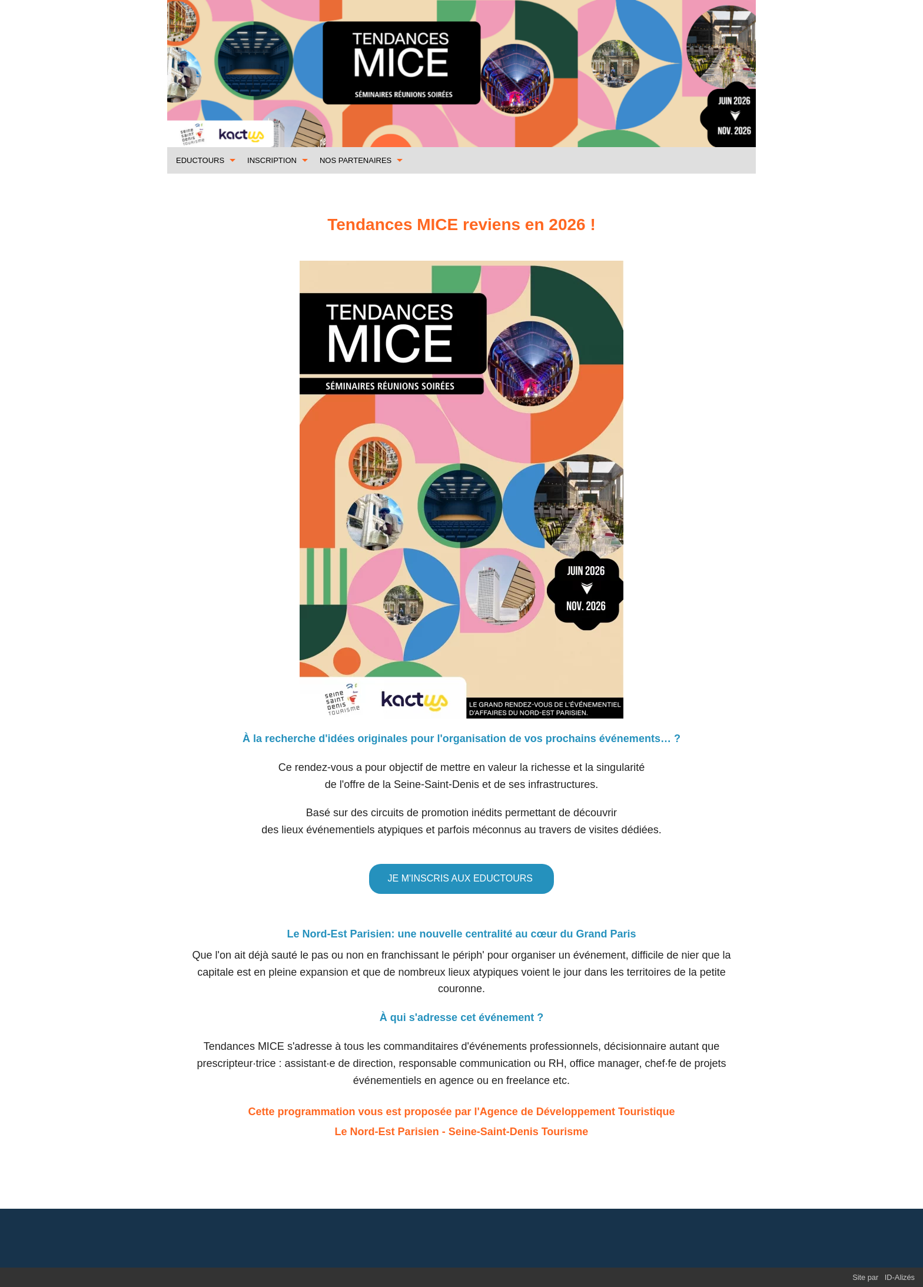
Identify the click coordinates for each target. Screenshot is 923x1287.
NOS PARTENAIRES (355, 160)
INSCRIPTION (272, 160)
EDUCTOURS (200, 160)
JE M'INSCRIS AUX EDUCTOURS (462, 878)
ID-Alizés (900, 1277)
